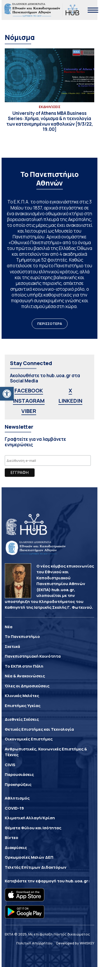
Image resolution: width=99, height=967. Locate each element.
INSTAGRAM (29, 400)
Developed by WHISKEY (75, 943)
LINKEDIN (70, 400)
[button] (7, 394)
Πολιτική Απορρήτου (34, 943)
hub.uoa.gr (76, 881)
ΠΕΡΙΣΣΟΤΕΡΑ (49, 323)
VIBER (28, 411)
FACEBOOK (29, 390)
